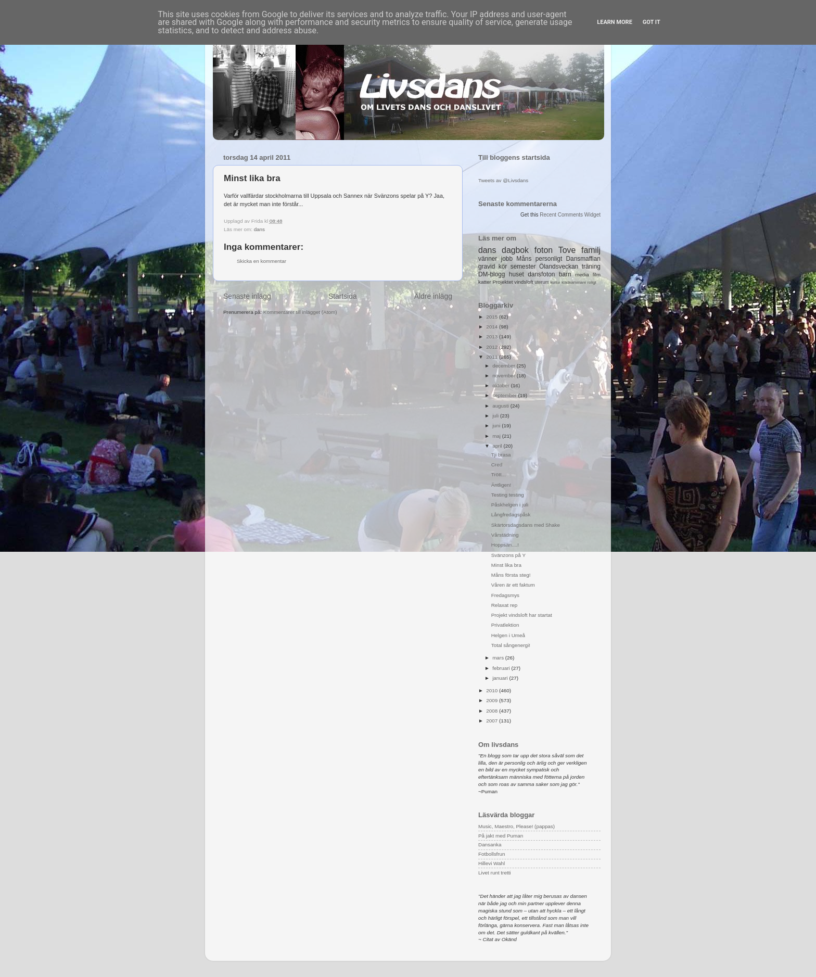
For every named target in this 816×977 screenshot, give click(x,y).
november (504, 375)
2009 (492, 700)
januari (500, 678)
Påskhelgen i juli (509, 504)
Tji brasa (501, 455)
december (504, 366)
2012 (492, 347)
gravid (486, 266)
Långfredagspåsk (511, 514)
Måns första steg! (511, 575)
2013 (492, 336)
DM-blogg (491, 274)
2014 (492, 326)
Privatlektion (505, 625)
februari (501, 668)
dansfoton (541, 274)
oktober (501, 385)
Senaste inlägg (247, 296)
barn (565, 274)
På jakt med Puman (500, 836)
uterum (541, 282)
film (597, 274)
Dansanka (489, 844)
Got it (651, 22)
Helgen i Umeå (508, 635)
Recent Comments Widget (570, 215)
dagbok (515, 250)
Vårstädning (505, 535)
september (505, 395)
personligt (549, 258)
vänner (487, 258)
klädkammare (574, 282)
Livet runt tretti (494, 873)
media (582, 274)
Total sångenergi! (510, 645)
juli (496, 415)
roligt (592, 282)
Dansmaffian (583, 258)
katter (484, 282)
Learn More (614, 22)
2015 (492, 317)
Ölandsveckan (558, 266)
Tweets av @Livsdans (503, 180)
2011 (492, 357)
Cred (496, 464)
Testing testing (507, 495)
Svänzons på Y (508, 555)
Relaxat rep (504, 605)
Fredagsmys (505, 595)
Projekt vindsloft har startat (521, 615)
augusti (501, 406)
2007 (492, 721)
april (497, 446)
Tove (567, 250)
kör (503, 266)
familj (591, 250)
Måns (523, 258)
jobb (507, 258)
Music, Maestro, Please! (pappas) (516, 826)
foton (543, 250)
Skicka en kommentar (261, 261)
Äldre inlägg (433, 296)
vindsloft (523, 282)
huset (516, 274)
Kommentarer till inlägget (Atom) (300, 312)
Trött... (498, 474)
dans (259, 229)
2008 (492, 711)
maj (497, 436)
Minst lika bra (506, 565)
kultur (555, 282)
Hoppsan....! (505, 545)
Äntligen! (501, 485)
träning (591, 266)
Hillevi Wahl (491, 863)
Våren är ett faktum (513, 585)
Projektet (502, 282)
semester (523, 266)
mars (498, 658)
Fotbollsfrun (491, 854)
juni (497, 425)
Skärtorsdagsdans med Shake (525, 525)
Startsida (342, 296)
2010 (492, 690)
